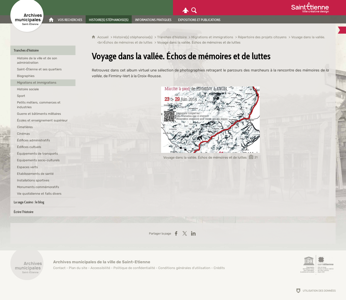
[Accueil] (51, 19)
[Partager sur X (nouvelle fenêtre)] (184, 233)
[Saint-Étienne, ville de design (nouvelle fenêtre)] (317, 265)
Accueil (103, 37)
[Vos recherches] (70, 19)
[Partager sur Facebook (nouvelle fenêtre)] (176, 233)
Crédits (219, 268)
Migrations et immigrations (212, 37)
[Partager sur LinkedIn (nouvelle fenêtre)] (193, 233)
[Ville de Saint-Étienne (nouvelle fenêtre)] (310, 7)
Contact (59, 268)
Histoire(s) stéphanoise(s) (132, 37)
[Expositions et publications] (199, 19)
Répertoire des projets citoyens (262, 37)
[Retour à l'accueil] (26, 265)
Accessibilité (100, 268)
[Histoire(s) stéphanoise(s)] (109, 19)
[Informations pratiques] (153, 19)
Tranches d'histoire (172, 37)
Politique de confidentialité (134, 268)
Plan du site (78, 268)
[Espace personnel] (185, 7)
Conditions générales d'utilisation (184, 268)
